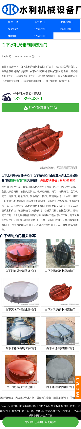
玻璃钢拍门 (66, 22)
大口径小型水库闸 (26, 397)
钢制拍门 (40, 22)
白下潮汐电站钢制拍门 (21, 387)
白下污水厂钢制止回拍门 (21, 309)
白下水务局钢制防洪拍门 (21, 348)
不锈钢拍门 (40, 29)
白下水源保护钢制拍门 (60, 348)
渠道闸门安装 (45, 397)
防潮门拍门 (66, 29)
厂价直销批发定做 (40, 108)
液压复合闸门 (62, 397)
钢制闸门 (13, 35)
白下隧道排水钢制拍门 (60, 387)
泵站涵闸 (13, 29)
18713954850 (27, 98)
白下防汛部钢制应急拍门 (60, 270)
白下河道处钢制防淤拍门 (21, 270)
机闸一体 (13, 22)
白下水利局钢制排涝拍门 (60, 309)
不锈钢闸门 (40, 35)
